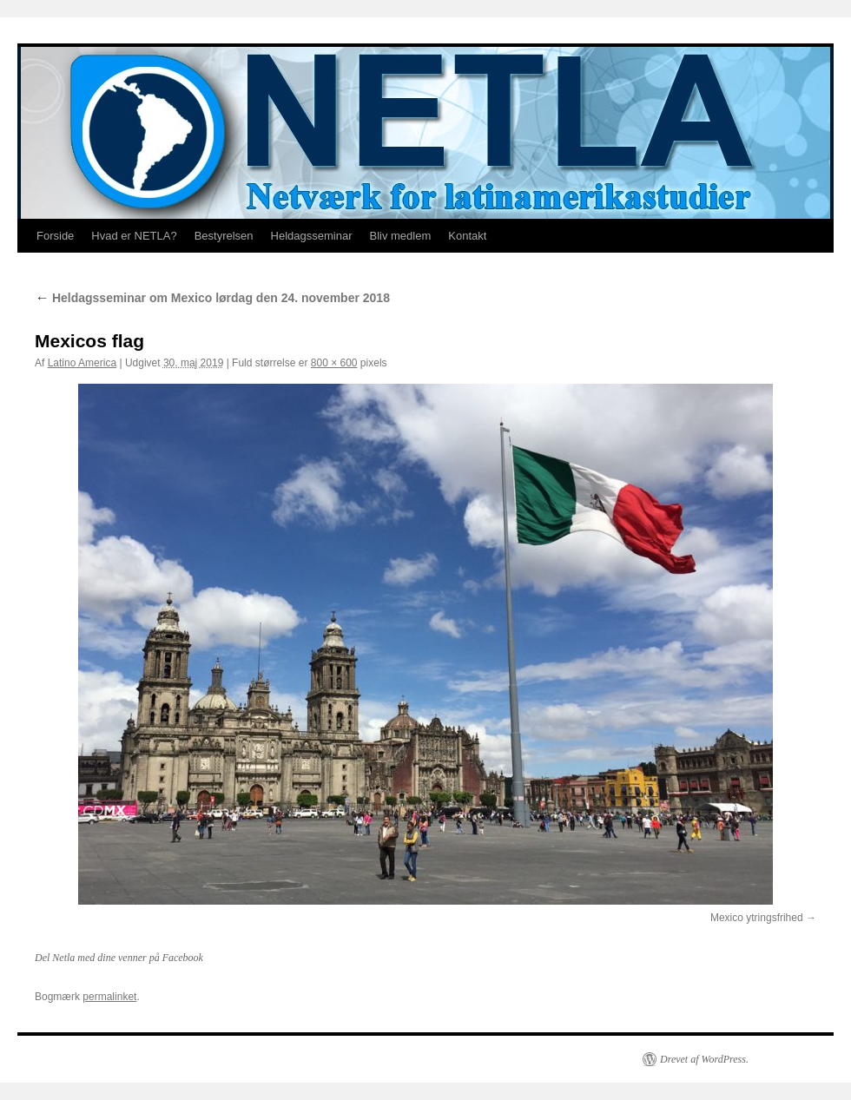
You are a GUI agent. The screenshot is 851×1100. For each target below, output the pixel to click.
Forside (55, 235)
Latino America (82, 363)
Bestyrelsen (224, 235)
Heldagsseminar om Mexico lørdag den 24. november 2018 (212, 298)
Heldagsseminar (312, 235)
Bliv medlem (400, 235)
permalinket (109, 997)
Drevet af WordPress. (704, 1059)
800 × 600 (334, 363)
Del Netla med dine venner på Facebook (119, 958)
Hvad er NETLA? (133, 235)
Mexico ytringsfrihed (756, 918)
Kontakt (467, 235)
